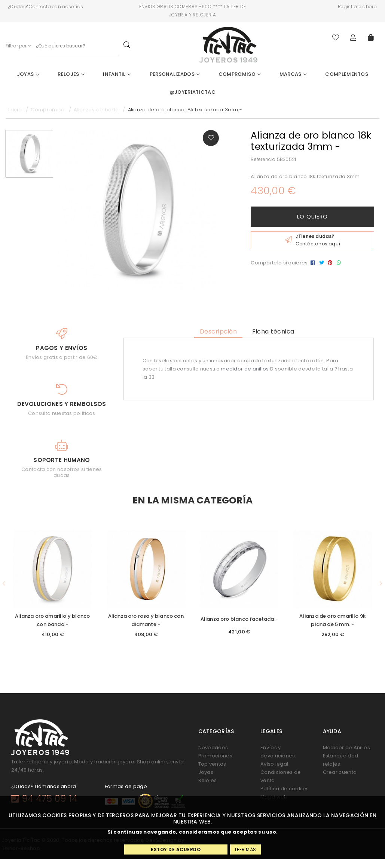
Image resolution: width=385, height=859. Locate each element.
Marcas (293, 74)
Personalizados (175, 74)
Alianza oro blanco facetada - (239, 619)
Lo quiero (312, 216)
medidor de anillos (245, 368)
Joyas (28, 74)
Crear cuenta (340, 772)
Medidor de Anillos (346, 747)
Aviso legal (274, 763)
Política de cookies (284, 788)
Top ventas (212, 763)
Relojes (71, 74)
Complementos (346, 74)
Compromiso (240, 74)
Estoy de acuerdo (176, 849)
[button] (4, 583)
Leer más (245, 849)
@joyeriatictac (192, 92)
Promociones (215, 755)
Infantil (117, 74)
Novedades (213, 747)
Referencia (263, 159)
